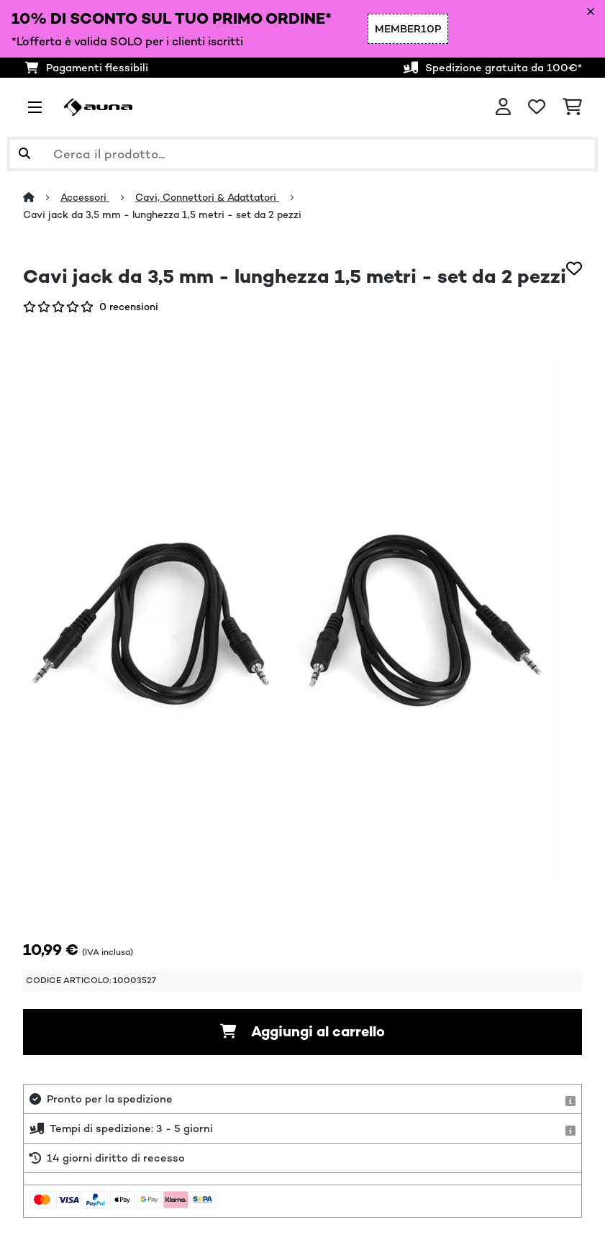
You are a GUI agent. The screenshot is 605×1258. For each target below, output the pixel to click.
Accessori (84, 197)
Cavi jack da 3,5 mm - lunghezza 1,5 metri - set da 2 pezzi (162, 214)
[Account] (503, 107)
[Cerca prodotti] (302, 154)
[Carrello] (572, 107)
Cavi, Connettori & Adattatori (207, 197)
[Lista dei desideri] (536, 107)
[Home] (41, 197)
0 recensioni (128, 306)
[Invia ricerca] (24, 154)
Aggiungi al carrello (302, 1032)
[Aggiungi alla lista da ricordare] (574, 268)
